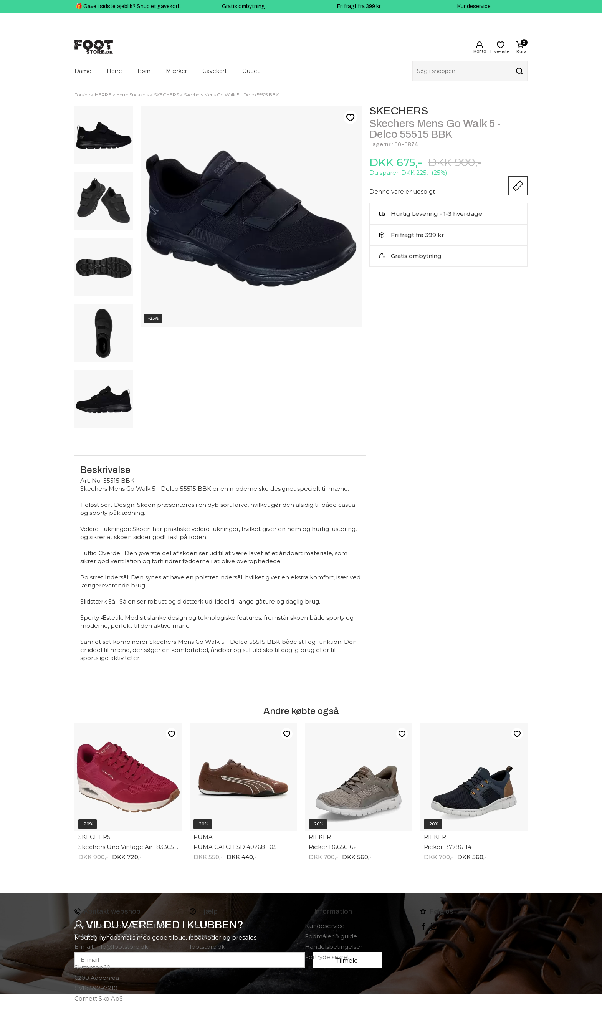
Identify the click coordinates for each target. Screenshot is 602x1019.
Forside (82, 95)
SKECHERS (166, 95)
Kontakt (201, 936)
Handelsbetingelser (333, 946)
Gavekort (214, 71)
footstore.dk (207, 946)
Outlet (251, 71)
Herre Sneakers (132, 95)
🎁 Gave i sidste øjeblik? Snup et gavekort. (128, 6)
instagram (434, 926)
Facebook (423, 926)
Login (479, 45)
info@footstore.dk (122, 946)
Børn (143, 71)
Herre (114, 71)
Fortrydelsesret (327, 957)
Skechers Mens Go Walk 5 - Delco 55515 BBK (231, 95)
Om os (199, 926)
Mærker (176, 71)
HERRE (103, 95)
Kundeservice (474, 6)
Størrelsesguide (518, 185)
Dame (82, 71)
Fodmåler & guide (331, 936)
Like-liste (350, 117)
